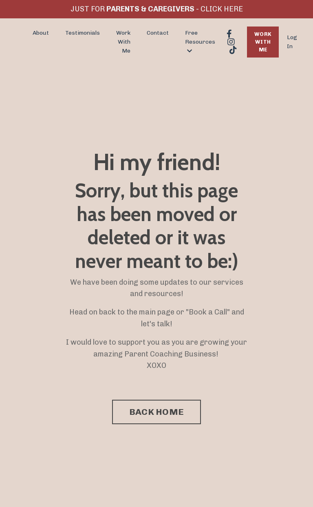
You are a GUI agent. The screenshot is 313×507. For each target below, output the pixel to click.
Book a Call (208, 312)
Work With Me (123, 42)
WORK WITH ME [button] (262, 42)
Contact (158, 32)
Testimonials (82, 32)
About (41, 32)
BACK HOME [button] (156, 412)
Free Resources (200, 41)
